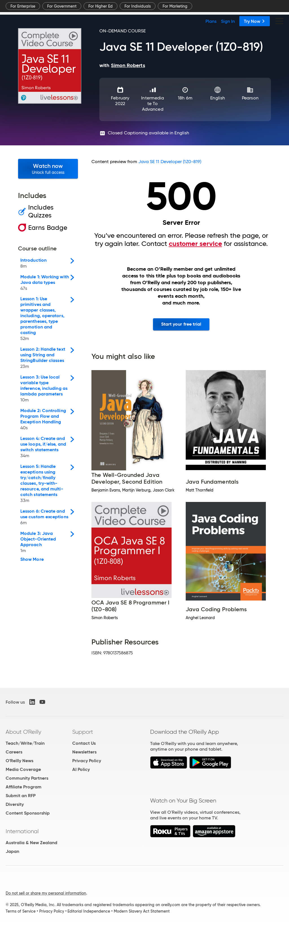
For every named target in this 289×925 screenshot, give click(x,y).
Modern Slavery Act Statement (142, 911)
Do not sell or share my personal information (46, 893)
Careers (14, 752)
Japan (12, 851)
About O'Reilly (23, 731)
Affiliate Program (23, 787)
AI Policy (81, 769)
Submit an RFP (21, 796)
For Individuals (137, 6)
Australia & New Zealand (31, 843)
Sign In (228, 21)
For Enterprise (22, 6)
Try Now (254, 21)
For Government (61, 6)
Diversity (15, 804)
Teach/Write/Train (25, 743)
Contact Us (84, 743)
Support (82, 731)
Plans (210, 21)
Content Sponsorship (28, 813)
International (22, 831)
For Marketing (175, 6)
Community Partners (27, 778)
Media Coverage (23, 769)
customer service (195, 243)
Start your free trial (181, 324)
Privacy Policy (86, 761)
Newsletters (84, 752)
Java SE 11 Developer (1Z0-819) (169, 161)
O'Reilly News (19, 761)
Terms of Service (21, 911)
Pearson (250, 98)
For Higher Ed (100, 6)
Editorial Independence (88, 911)
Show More (32, 559)
